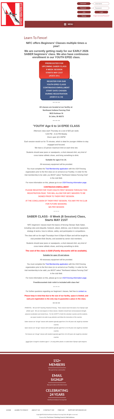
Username (83, 3)
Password (83, 8)
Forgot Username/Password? (101, 15)
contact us (82, 291)
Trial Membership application (57, 169)
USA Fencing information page (74, 182)
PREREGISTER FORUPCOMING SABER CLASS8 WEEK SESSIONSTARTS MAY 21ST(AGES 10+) (54, 69)
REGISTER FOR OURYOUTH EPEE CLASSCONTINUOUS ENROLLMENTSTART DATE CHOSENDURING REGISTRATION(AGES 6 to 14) (56, 89)
